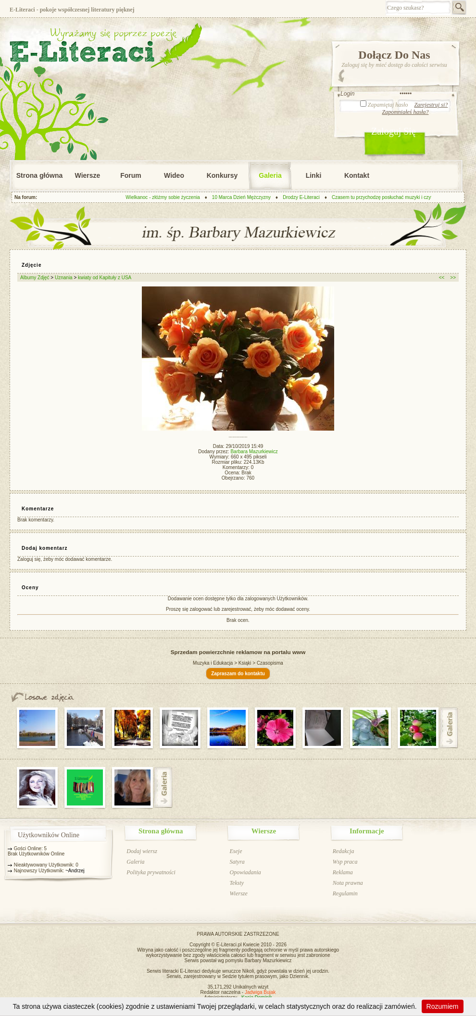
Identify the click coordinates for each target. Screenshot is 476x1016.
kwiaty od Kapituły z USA (104, 277)
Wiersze (87, 175)
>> (453, 277)
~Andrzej (75, 870)
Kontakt (356, 175)
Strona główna (39, 175)
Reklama (343, 872)
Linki (314, 175)
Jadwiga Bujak (260, 992)
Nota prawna (348, 883)
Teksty (236, 883)
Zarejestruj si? (431, 104)
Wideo (174, 175)
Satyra (236, 861)
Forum (130, 175)
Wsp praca (345, 861)
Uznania (64, 277)
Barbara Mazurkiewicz (253, 451)
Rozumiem (442, 1006)
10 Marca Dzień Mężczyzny (246, 197)
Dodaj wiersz (141, 851)
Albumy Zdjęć (35, 277)
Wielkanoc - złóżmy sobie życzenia (167, 197)
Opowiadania (245, 872)
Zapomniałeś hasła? (405, 112)
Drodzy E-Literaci (306, 197)
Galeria (270, 175)
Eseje (235, 851)
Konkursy (222, 175)
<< (442, 277)
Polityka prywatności (150, 872)
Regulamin (345, 893)
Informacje (367, 831)
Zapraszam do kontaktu (238, 673)
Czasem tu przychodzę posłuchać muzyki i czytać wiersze (398, 197)
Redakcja (343, 851)
